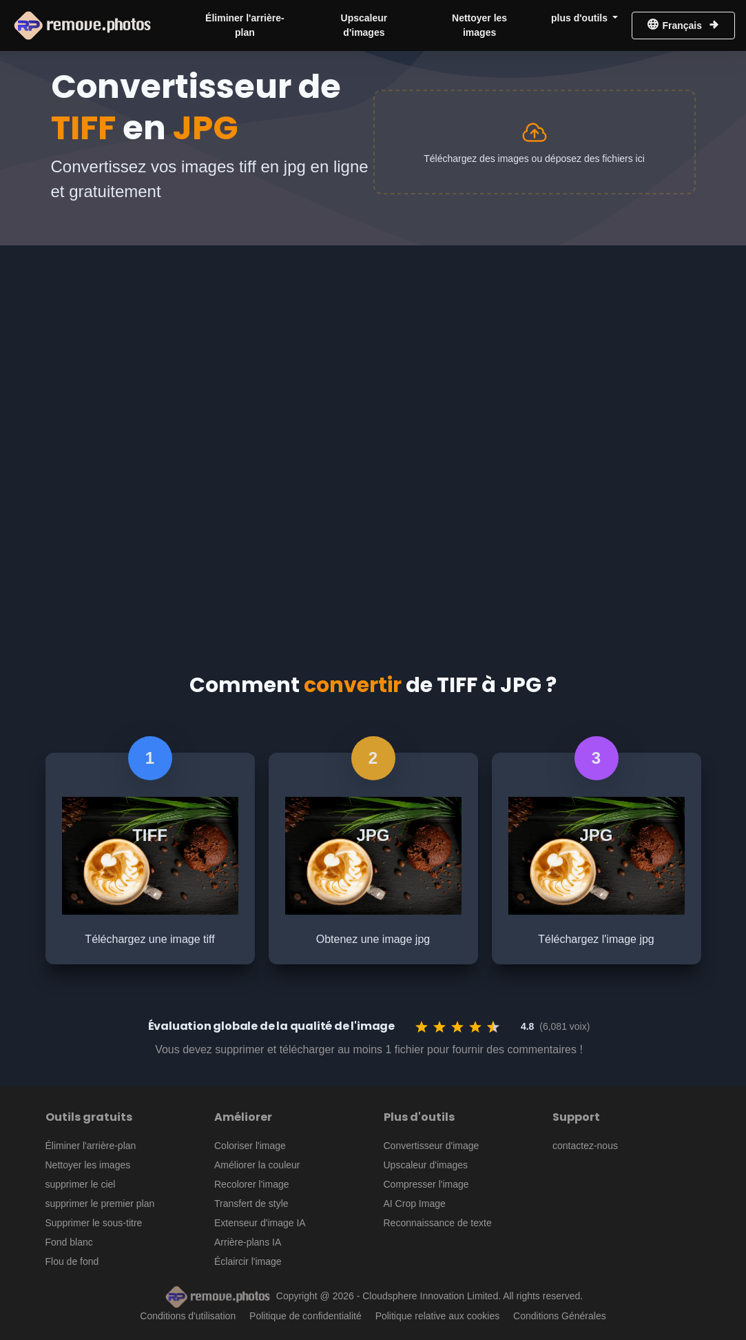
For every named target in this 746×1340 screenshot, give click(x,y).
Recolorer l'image (251, 1184)
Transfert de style (251, 1203)
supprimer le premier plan (100, 1203)
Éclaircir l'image (248, 1261)
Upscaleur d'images (364, 25)
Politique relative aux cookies (437, 1315)
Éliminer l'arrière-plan (244, 25)
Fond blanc (69, 1242)
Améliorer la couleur (257, 1164)
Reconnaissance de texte (438, 1222)
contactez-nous (585, 1145)
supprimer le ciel (80, 1184)
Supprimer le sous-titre (94, 1222)
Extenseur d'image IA (260, 1222)
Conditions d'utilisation (188, 1315)
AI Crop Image (415, 1203)
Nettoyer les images (479, 25)
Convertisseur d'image (431, 1145)
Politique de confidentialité (305, 1315)
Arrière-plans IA (247, 1242)
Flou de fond (72, 1261)
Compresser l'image (426, 1184)
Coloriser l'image (250, 1145)
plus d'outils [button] (580, 17)
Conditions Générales (559, 1315)
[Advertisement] (373, 348)
